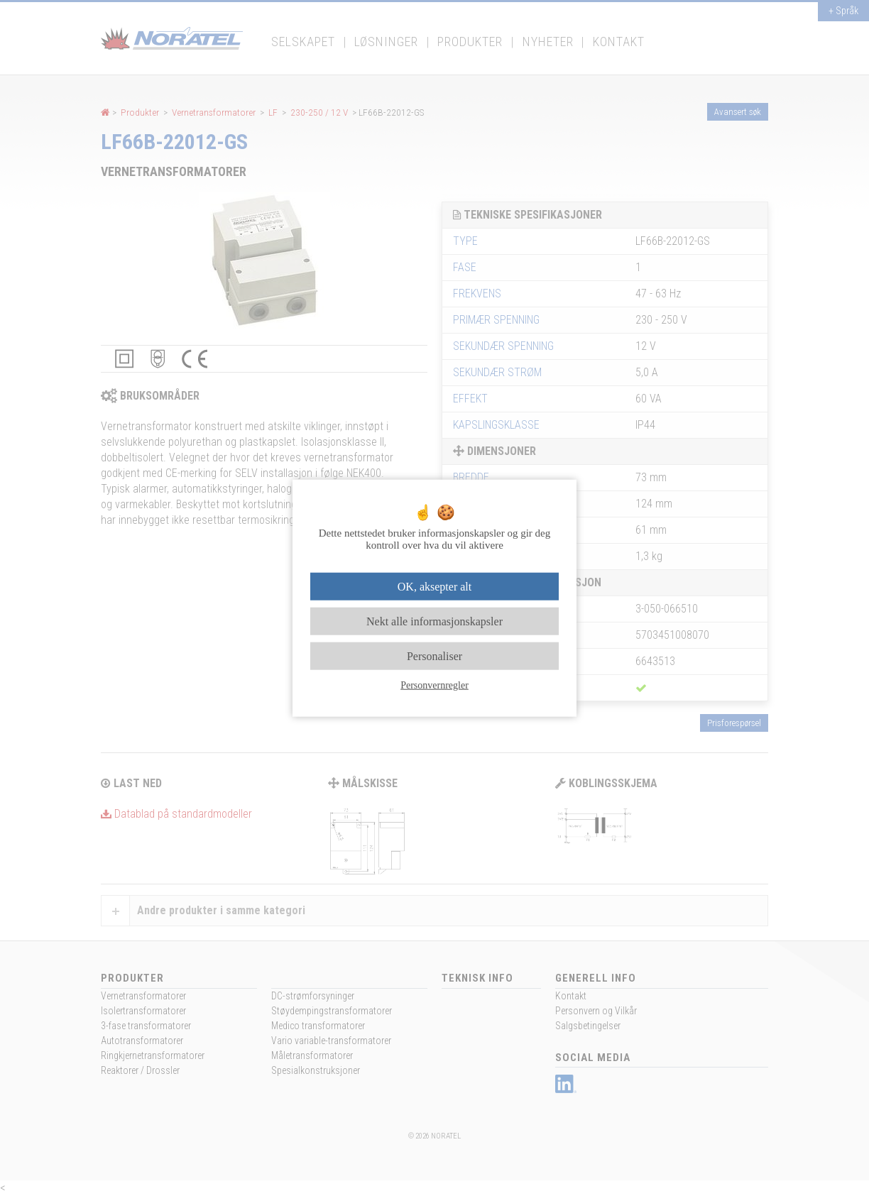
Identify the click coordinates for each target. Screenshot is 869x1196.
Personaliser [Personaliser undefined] (434, 656)
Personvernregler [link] (434, 685)
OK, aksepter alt (434, 586)
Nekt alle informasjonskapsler (434, 621)
